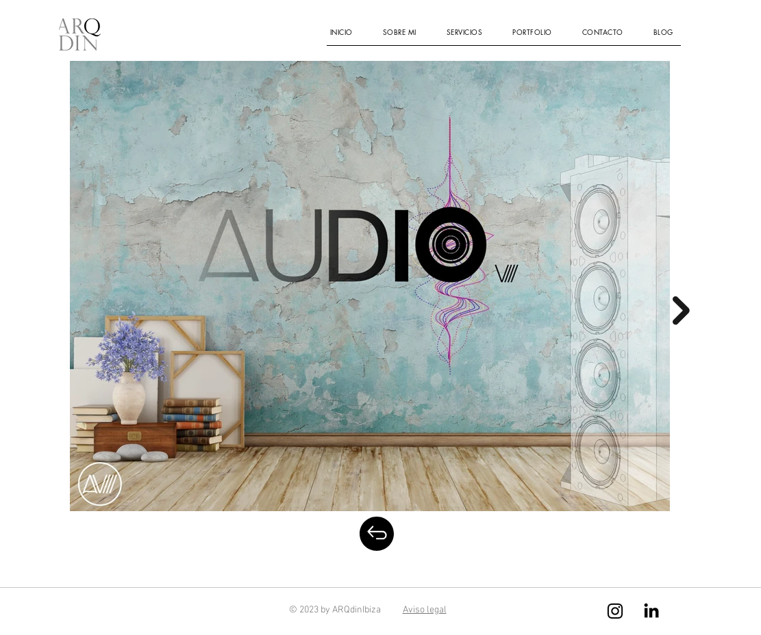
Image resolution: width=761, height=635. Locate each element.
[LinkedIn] (651, 610)
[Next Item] (681, 310)
